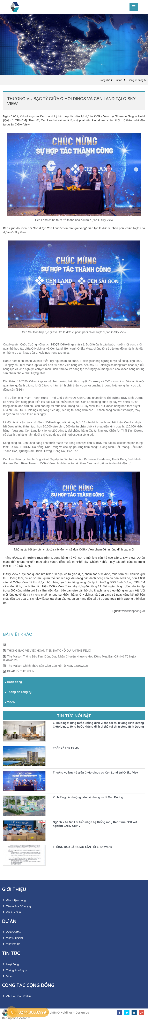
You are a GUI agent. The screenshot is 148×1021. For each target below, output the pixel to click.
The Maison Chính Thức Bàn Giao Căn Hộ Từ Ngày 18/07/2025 (46, 665)
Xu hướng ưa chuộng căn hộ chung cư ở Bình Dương (88, 797)
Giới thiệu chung (14, 900)
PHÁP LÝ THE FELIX (19, 671)
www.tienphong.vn (133, 611)
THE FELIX (11, 944)
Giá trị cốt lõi (11, 912)
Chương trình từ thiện (17, 996)
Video (10, 702)
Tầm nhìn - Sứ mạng (16, 906)
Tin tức (118, 80)
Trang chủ (104, 80)
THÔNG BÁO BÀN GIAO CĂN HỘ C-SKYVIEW (82, 847)
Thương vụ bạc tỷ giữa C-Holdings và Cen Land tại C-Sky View (96, 772)
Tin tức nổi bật (74, 715)
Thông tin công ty (136, 80)
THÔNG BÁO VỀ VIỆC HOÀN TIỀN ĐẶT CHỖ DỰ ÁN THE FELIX (47, 650)
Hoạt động (13, 682)
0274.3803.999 (32, 1012)
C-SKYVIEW (11, 932)
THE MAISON (12, 938)
